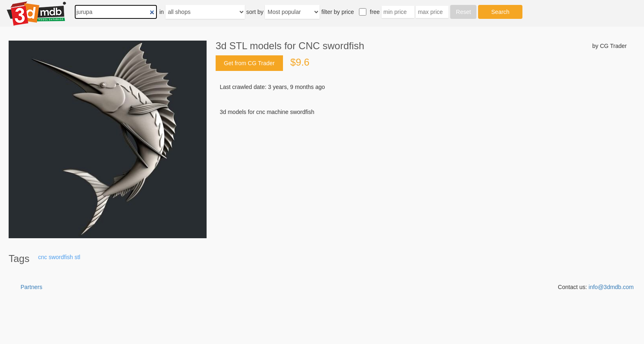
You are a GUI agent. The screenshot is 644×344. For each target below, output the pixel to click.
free (375, 12)
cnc (42, 257)
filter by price (337, 12)
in (161, 12)
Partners (31, 287)
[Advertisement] (421, 178)
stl (77, 257)
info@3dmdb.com (611, 287)
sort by (255, 12)
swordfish (60, 257)
